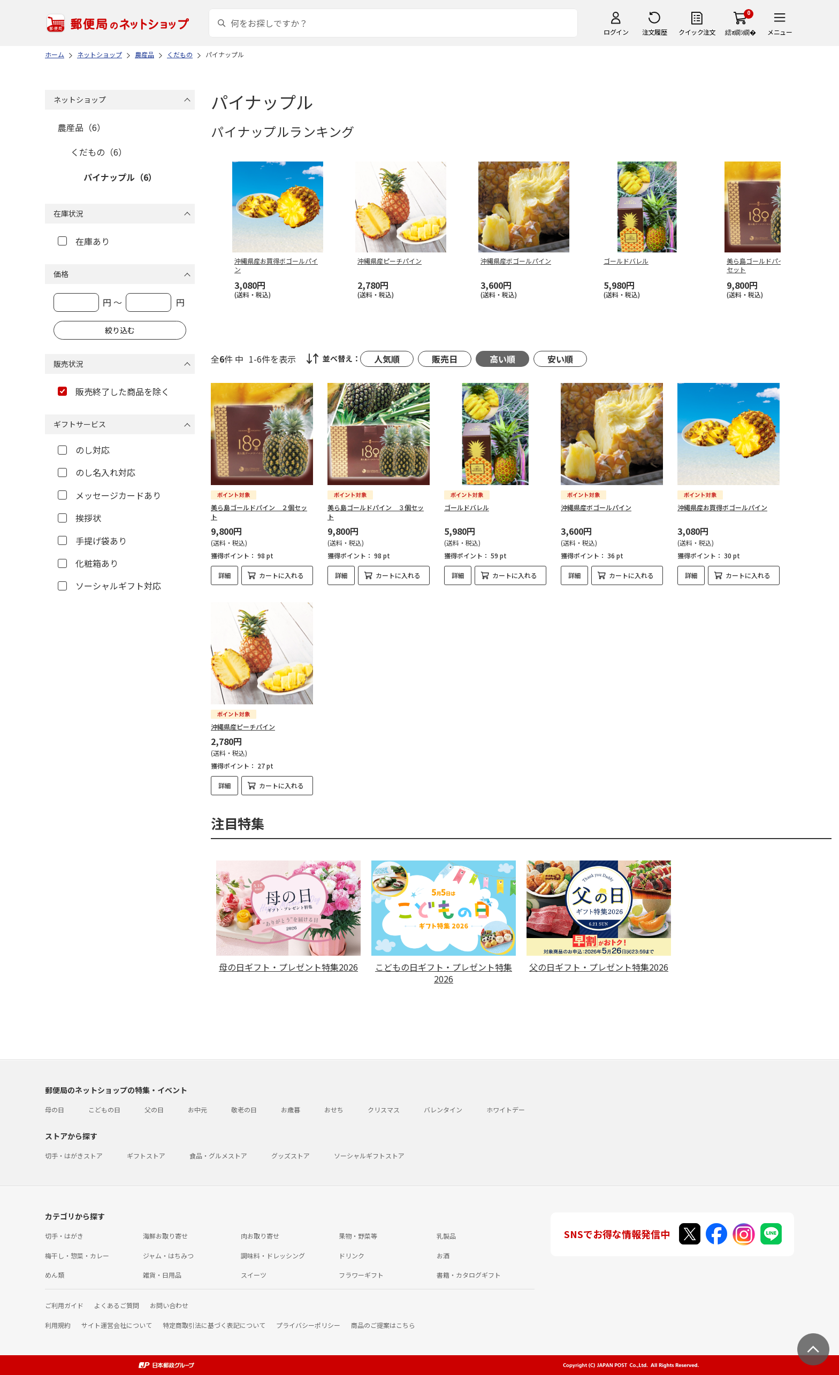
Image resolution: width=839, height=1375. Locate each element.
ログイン (616, 31)
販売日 (444, 358)
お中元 (197, 1109)
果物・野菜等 (358, 1235)
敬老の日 (244, 1109)
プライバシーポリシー (308, 1325)
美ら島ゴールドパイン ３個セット (375, 512)
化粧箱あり (88, 563)
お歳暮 (290, 1109)
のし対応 (84, 449)
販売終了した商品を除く (114, 391)
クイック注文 (696, 31)
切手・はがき (64, 1235)
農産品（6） (81, 127)
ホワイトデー (505, 1109)
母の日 (54, 1109)
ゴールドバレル (466, 507)
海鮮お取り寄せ (165, 1235)
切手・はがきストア (74, 1155)
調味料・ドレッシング (273, 1255)
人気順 (387, 358)
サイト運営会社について (116, 1325)
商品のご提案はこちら (383, 1325)
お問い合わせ (169, 1305)
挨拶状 (79, 517)
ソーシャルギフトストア (369, 1155)
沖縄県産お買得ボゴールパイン (722, 507)
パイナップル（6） (120, 177)
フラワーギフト (361, 1274)
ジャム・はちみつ (168, 1255)
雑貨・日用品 (162, 1274)
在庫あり (84, 241)
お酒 (443, 1255)
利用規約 (58, 1325)
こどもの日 (104, 1109)
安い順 (560, 358)
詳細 (224, 575)
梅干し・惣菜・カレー (77, 1255)
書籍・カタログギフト (469, 1274)
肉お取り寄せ (260, 1235)
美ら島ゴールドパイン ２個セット (259, 512)
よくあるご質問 (116, 1305)
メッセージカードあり (109, 495)
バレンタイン (443, 1109)
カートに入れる (281, 575)
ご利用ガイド (64, 1305)
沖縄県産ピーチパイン (243, 726)
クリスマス (384, 1109)
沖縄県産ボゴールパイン (596, 507)
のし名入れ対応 (96, 472)
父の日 (154, 1109)
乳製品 (446, 1235)
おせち (334, 1109)
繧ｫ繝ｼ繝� (740, 31)
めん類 (54, 1274)
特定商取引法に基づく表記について (214, 1325)
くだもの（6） (99, 151)
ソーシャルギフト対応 (109, 585)
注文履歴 (654, 31)
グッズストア (290, 1155)
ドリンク (351, 1255)
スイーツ (253, 1274)
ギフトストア (146, 1155)
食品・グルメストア (218, 1155)
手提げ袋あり (92, 540)
